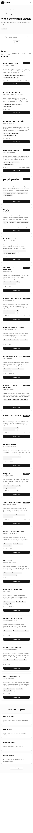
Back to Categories (8, 14)
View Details (16, 84)
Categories (9, 10)
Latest (23, 53)
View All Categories (16, 768)
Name (29, 53)
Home (2, 10)
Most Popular (15, 53)
